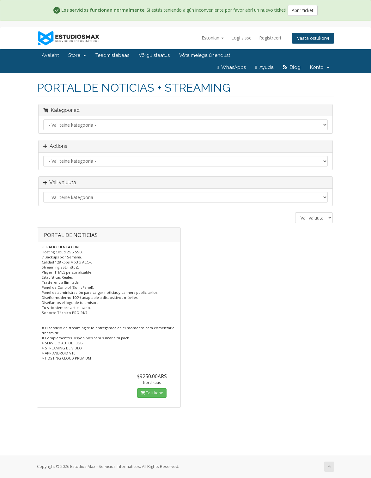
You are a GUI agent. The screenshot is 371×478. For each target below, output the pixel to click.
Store (77, 55)
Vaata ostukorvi (313, 38)
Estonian (213, 38)
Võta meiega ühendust (204, 55)
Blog (292, 67)
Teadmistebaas (112, 55)
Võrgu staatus (154, 55)
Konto (319, 67)
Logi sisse (241, 38)
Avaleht (50, 55)
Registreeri (270, 38)
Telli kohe (152, 393)
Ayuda (264, 67)
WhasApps (231, 67)
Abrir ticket (302, 10)
